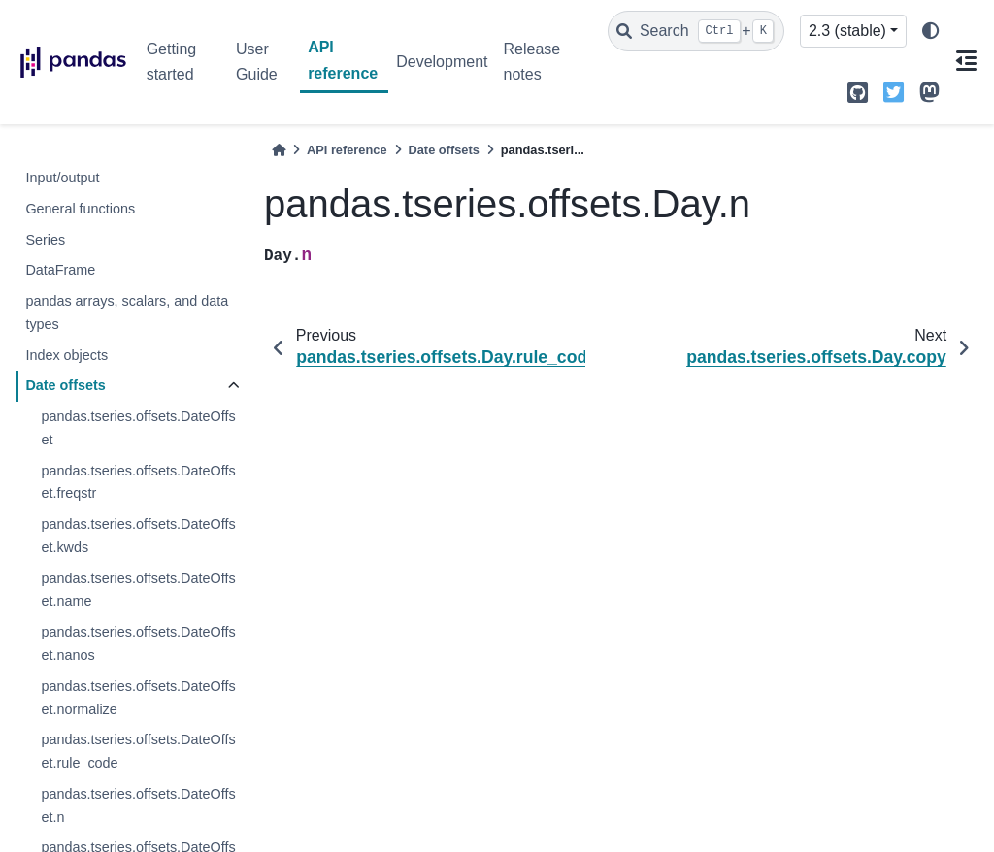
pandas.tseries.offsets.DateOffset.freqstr (138, 482)
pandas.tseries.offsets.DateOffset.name (138, 590)
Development (441, 61)
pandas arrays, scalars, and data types (126, 312)
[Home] (278, 150)
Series (45, 239)
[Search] (696, 31)
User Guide (257, 61)
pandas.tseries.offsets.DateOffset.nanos (138, 643)
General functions (80, 208)
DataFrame (60, 270)
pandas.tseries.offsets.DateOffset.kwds (138, 535)
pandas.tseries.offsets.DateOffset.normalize (138, 697)
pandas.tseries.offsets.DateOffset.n (138, 805)
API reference (343, 60)
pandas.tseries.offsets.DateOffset (138, 428)
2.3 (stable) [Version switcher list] (847, 30)
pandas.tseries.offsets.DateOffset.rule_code (138, 751)
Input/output (62, 177)
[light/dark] (930, 31)
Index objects (66, 355)
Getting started (172, 61)
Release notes (531, 61)
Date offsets (65, 385)
